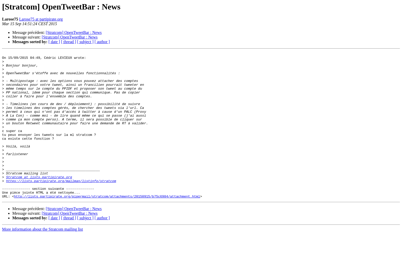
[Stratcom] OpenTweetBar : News (74, 32)
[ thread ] (68, 42)
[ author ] (102, 42)
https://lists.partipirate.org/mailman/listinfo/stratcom (61, 207)
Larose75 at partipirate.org (41, 19)
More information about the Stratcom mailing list (42, 258)
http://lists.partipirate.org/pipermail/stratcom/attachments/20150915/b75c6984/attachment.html (107, 225)
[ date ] (54, 42)
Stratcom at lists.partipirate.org (39, 202)
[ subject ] (85, 42)
